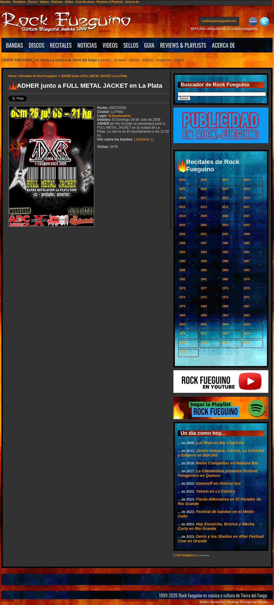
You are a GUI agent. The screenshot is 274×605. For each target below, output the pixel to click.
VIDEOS (110, 45)
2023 (246, 179)
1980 (225, 279)
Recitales (19, 1)
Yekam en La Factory (216, 491)
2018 (182, 198)
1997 (204, 243)
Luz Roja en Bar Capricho (220, 442)
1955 (246, 333)
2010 (182, 216)
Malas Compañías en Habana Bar (227, 463)
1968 (225, 306)
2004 (225, 225)
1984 (225, 270)
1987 (246, 261)
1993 (204, 252)
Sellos (69, 1)
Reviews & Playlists (110, 1)
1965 (204, 315)
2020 (225, 188)
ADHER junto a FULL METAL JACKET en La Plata (94, 76)
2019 (246, 188)
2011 (246, 207)
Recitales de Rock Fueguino (38, 76)
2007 (246, 216)
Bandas (5, 1)
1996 (225, 243)
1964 (225, 315)
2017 (204, 198)
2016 (225, 198)
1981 (204, 279)
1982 (182, 279)
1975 (246, 288)
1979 (246, 279)
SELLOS (131, 45)
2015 (246, 198)
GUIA (149, 45)
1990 (182, 261)
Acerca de (132, 1)
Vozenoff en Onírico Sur (218, 483)
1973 (204, 297)
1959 (246, 324)
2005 (204, 225)
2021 (204, 188)
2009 (204, 216)
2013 (204, 207)
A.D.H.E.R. (143, 139)
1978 (182, 288)
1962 (182, 324)
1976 (225, 288)
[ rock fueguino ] (184, 555)
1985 (204, 270)
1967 (246, 306)
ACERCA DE (223, 45)
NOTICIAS (87, 45)
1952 (225, 342)
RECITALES (61, 45)
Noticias (56, 1)
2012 (225, 207)
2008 (225, 216)
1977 (204, 288)
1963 (246, 315)
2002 (182, 234)
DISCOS (37, 45)
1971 (246, 297)
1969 (204, 306)
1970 (182, 306)
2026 (182, 179)
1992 (225, 252)
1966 (182, 315)
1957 (204, 333)
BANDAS (14, 45)
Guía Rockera (85, 1)
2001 (204, 234)
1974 (182, 297)
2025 (204, 179)
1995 (246, 243)
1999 (246, 234)
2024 (225, 179)
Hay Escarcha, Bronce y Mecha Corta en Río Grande (216, 526)
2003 (246, 225)
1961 (204, 324)
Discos (32, 1)
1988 (225, 261)
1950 (182, 351)
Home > (13, 76)
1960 (225, 324)
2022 (182, 188)
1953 (204, 342)
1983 (246, 270)
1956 (225, 333)
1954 (182, 342)
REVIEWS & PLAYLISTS (183, 45)
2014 (182, 207)
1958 (182, 333)
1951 (246, 342)
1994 (182, 252)
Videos (44, 1)
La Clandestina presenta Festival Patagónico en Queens (218, 473)
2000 (225, 234)
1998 (182, 243)
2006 (182, 225)
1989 (204, 261)
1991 (246, 252)
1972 (225, 297)
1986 (182, 270)
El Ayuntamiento (120, 115)
